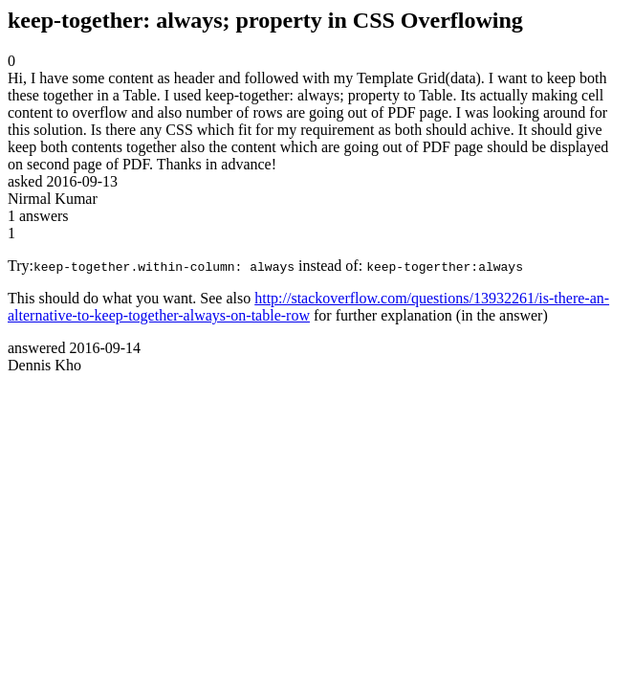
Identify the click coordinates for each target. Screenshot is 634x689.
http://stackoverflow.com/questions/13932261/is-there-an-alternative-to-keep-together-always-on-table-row (308, 306)
